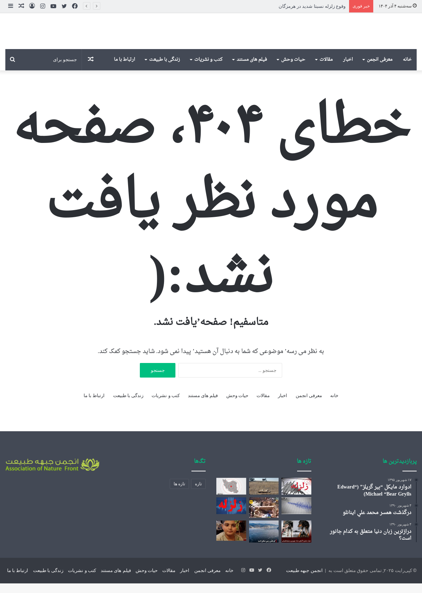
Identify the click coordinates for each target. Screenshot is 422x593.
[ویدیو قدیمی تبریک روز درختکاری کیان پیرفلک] (231, 540)
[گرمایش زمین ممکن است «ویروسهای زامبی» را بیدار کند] (264, 541)
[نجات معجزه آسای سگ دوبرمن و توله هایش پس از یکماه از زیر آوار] (296, 541)
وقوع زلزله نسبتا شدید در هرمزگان (312, 6)
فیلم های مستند (252, 69)
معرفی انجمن (379, 69)
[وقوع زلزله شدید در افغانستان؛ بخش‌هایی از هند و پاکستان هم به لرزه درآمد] (296, 515)
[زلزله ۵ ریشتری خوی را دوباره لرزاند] (231, 515)
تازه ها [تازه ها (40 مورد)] (179, 493)
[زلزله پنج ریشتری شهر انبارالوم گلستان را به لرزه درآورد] (231, 496)
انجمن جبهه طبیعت (304, 580)
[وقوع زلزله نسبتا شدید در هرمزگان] (296, 496)
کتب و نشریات (208, 69)
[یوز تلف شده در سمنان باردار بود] (264, 496)
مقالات (326, 69)
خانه (407, 69)
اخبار (348, 69)
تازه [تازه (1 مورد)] (198, 493)
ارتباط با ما (124, 69)
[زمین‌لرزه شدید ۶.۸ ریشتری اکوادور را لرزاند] (264, 517)
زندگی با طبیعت (164, 69)
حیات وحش (293, 69)
